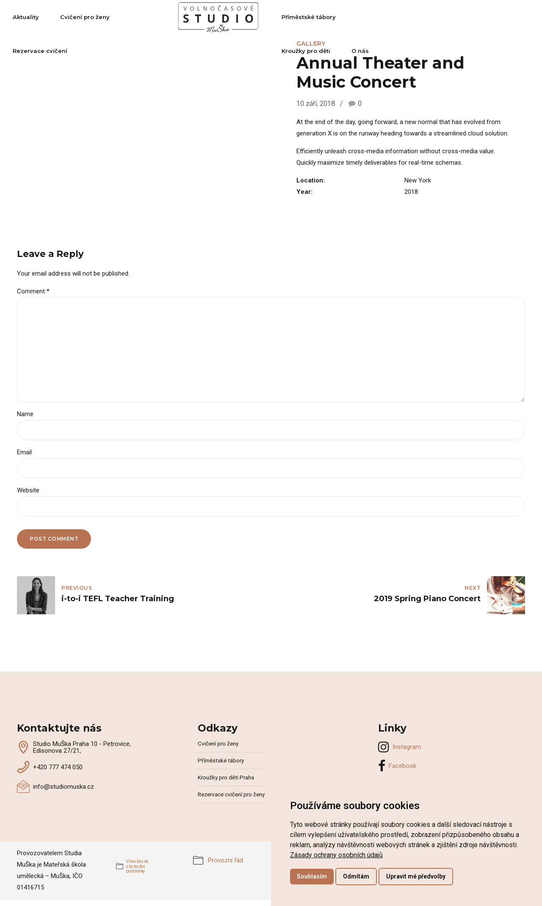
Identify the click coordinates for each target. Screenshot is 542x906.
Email (24, 452)
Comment (33, 291)
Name (25, 414)
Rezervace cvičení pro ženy (231, 794)
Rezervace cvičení (180, 17)
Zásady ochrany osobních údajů (336, 855)
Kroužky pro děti (433, 17)
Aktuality (48, 17)
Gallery (311, 43)
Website (28, 490)
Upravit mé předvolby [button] (415, 876)
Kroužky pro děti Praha (226, 777)
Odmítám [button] (356, 876)
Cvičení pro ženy (107, 17)
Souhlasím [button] (312, 876)
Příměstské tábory (361, 17)
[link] (336, 855)
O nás (488, 17)
